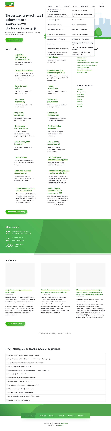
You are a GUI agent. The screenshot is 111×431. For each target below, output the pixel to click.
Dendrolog (80, 104)
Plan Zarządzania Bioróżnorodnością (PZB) (58, 158)
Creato (61, 425)
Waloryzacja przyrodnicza (52, 100)
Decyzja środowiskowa (24, 70)
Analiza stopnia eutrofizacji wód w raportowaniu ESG (55, 190)
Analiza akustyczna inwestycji (22, 143)
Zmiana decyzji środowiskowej (54, 143)
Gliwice (51, 416)
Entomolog (80, 96)
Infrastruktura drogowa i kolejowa (87, 65)
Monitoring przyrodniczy (20, 100)
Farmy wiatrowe (82, 72)
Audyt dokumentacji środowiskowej (22, 171)
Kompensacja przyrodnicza (19, 114)
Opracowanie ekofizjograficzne (21, 127)
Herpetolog (80, 94)
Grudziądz (42, 416)
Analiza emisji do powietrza (54, 127)
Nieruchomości (81, 60)
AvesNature (64, 423)
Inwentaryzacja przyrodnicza (54, 55)
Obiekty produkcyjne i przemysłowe (87, 62)
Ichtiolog (79, 101)
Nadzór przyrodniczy (53, 87)
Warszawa (71, 416)
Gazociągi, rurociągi (83, 67)
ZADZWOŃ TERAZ (14, 40)
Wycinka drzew (81, 57)
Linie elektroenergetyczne (84, 70)
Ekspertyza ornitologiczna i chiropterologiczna (22, 56)
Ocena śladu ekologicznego (53, 114)
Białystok (61, 416)
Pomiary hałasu (20, 157)
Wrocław (81, 416)
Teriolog (79, 99)
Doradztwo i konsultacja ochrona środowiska (25, 189)
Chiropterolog (81, 92)
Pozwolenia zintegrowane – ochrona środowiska (59, 171)
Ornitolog (80, 89)
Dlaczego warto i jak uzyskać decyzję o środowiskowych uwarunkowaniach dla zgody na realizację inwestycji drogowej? (89, 292)
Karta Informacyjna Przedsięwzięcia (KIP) (56, 71)
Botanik (79, 106)
